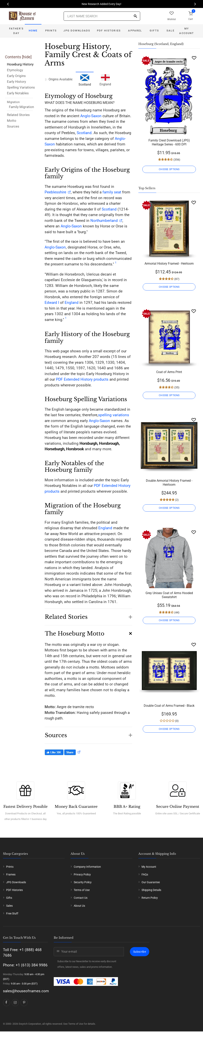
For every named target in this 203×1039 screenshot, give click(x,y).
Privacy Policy (82, 874)
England (105, 79)
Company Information (87, 866)
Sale (170, 30)
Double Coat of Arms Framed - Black (169, 706)
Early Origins (16, 76)
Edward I (52, 302)
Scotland (84, 133)
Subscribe (139, 951)
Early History (16, 82)
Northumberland (104, 220)
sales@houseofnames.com (26, 991)
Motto (11, 121)
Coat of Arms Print (169, 372)
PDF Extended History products (82, 379)
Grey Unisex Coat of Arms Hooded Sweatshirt (169, 595)
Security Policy (83, 882)
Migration (13, 102)
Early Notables (18, 93)
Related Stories (18, 115)
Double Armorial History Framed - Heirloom (169, 482)
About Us (79, 905)
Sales (9, 905)
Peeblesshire (55, 192)
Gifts (154, 30)
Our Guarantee (151, 882)
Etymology (15, 70)
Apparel (135, 30)
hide (27, 57)
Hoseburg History (20, 64)
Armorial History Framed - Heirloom (169, 263)
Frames (10, 874)
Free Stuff (12, 913)
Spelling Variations (21, 87)
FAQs (145, 874)
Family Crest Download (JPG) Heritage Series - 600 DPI (169, 142)
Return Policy (150, 897)
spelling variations (113, 415)
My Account (186, 31)
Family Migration (21, 107)
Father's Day (16, 31)
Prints (51, 30)
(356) (176, 159)
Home (33, 30)
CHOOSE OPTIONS (169, 169)
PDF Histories (109, 30)
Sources (13, 126)
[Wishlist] (194, 58)
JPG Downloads (76, 30)
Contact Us (80, 897)
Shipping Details (151, 890)
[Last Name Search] (102, 16)
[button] (88, 615)
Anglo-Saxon (91, 116)
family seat (111, 192)
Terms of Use (82, 890)
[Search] (135, 16)
